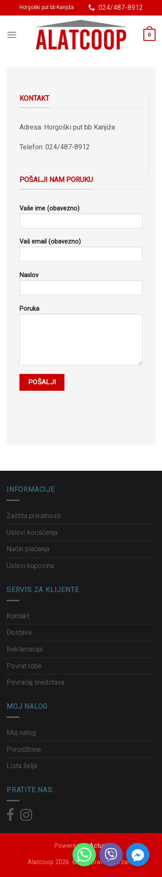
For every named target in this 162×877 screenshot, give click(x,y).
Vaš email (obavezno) (81, 253)
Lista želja (21, 766)
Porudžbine (23, 749)
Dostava (19, 632)
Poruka (81, 338)
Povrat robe (24, 666)
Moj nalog (21, 733)
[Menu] (11, 34)
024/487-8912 (115, 7)
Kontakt (17, 616)
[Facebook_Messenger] (137, 854)
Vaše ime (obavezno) (81, 220)
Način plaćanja (27, 549)
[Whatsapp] (84, 854)
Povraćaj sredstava (35, 682)
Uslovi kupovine (30, 566)
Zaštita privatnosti (33, 516)
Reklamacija (24, 649)
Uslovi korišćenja (31, 532)
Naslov (81, 286)
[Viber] (111, 854)
